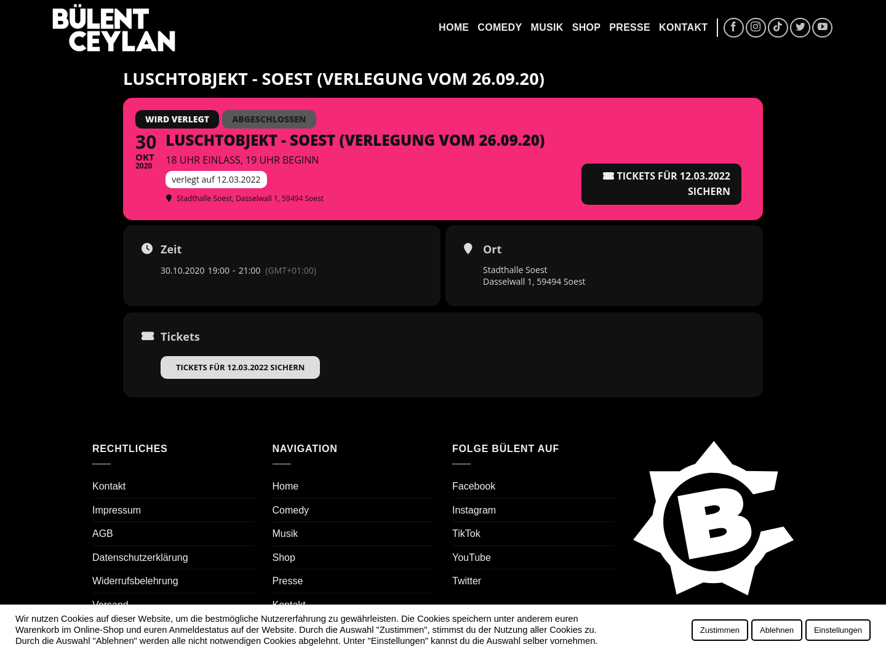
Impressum (116, 510)
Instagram (474, 510)
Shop (586, 27)
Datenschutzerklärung (140, 557)
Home (454, 27)
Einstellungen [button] (838, 630)
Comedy (499, 27)
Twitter (466, 581)
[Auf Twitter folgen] (800, 28)
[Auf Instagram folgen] (756, 28)
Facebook (473, 486)
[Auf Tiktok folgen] (778, 28)
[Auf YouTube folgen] (822, 28)
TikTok (466, 533)
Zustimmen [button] (720, 630)
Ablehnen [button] (777, 630)
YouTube (471, 557)
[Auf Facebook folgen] (734, 28)
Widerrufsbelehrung (135, 581)
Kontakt (683, 27)
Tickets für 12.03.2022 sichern (240, 367)
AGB (102, 533)
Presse (629, 27)
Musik (546, 27)
